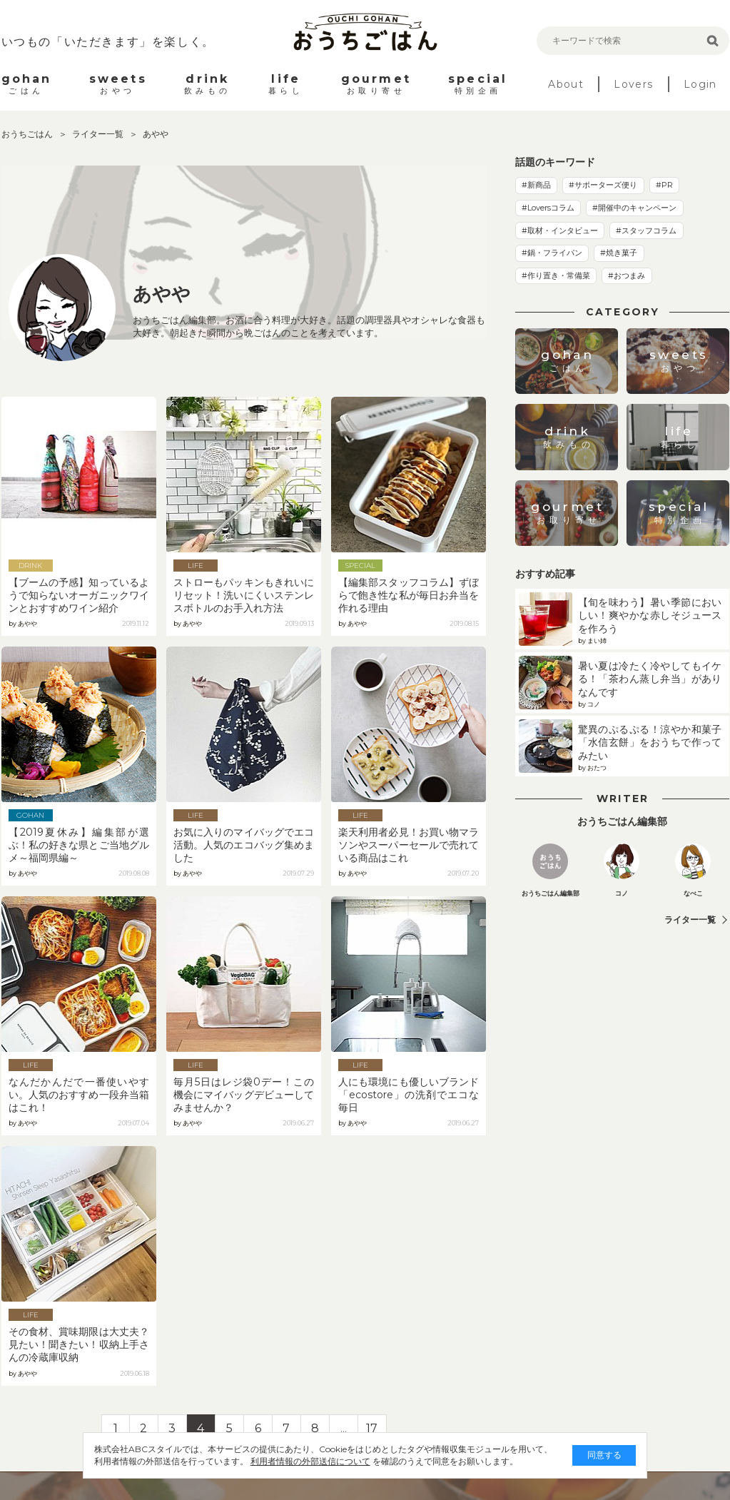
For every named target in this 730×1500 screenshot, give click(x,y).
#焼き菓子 (618, 253)
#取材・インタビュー (560, 230)
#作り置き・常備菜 (556, 275)
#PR (664, 185)
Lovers (633, 84)
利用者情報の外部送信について (299, 1461)
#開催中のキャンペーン (634, 208)
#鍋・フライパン (552, 253)
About (566, 84)
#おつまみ (626, 275)
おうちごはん (28, 133)
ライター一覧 (99, 133)
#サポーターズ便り (603, 185)
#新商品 (536, 185)
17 (371, 1428)
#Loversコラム (548, 208)
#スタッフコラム (646, 230)
